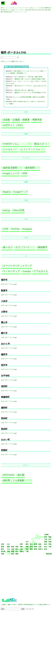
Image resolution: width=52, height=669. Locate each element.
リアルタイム (40, 271)
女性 (42, 7)
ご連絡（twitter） (11, 604)
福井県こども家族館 (13, 480)
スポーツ (22, 10)
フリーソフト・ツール (21, 12)
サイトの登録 (38, 604)
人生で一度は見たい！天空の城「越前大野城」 (28, 76)
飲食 (4, 10)
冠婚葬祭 (46, 7)
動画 (49, 10)
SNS (16, 61)
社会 (36, 10)
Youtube (27, 271)
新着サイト (46, 604)
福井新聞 (30, 167)
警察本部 (37, 119)
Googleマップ (21, 191)
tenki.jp (6, 210)
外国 (39, 10)
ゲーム (27, 7)
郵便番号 (42, 247)
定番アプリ (12, 12)
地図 (12, 61)
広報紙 (16, 119)
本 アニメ (8, 10)
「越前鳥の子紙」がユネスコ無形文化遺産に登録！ (29, 79)
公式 (2, 61)
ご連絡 (3, 604)
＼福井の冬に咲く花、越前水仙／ (24, 90)
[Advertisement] (17, 32)
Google (15, 284)
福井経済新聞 (10, 167)
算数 (30, 10)
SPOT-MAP (8, 475)
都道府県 (6, 12)
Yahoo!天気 (18, 210)
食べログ (8, 247)
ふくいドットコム (30, 149)
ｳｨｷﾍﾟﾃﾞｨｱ (8, 284)
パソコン (6, 7)
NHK (24, 173)
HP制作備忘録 (28, 604)
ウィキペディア (11, 271)
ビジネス (11, 7)
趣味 (2, 12)
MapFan (7, 191)
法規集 (6, 119)
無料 (2, 7)
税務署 (26, 119)
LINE (5, 229)
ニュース (17, 7)
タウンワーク (22, 247)
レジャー (22, 7)
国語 (27, 10)
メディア (17, 10)
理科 (33, 10)
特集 (46, 10)
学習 (43, 10)
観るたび (39, 143)
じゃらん (8, 149)
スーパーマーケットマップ (17, 265)
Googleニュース (11, 173)
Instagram (27, 229)
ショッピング (36, 7)
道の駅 (21, 475)
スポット (22, 61)
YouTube (15, 229)
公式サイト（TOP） (13, 125)
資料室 (20, 604)
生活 (31, 7)
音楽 (13, 10)
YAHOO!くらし (11, 143)
